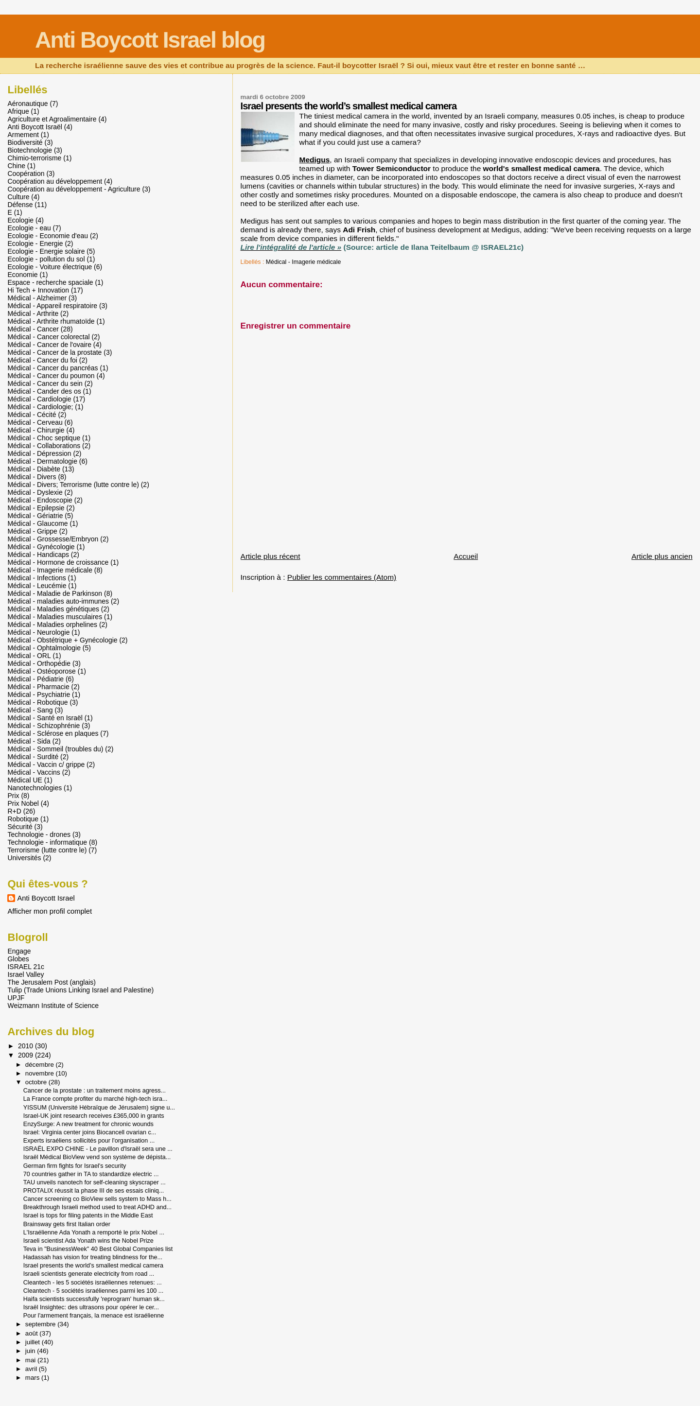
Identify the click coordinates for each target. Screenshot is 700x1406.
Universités (24, 858)
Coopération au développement (54, 181)
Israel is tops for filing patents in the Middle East (88, 1215)
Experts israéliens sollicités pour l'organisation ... (89, 1140)
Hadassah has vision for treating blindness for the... (92, 1257)
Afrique (18, 111)
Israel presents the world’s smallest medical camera (93, 1265)
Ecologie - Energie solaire (46, 251)
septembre (41, 1324)
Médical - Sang (29, 710)
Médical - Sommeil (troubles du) (55, 749)
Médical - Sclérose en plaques (52, 733)
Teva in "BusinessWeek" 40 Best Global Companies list (98, 1249)
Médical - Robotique (37, 702)
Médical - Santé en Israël (44, 718)
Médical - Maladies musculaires (54, 617)
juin (31, 1350)
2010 (26, 1046)
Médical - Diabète (33, 469)
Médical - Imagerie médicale (303, 262)
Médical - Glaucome (37, 523)
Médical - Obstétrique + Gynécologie (62, 640)
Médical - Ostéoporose (41, 671)
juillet (33, 1342)
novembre (40, 1073)
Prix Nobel (22, 803)
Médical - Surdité (32, 757)
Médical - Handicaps (38, 554)
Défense (20, 204)
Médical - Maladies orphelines (52, 624)
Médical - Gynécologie (40, 547)
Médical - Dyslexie (34, 492)
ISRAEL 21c (25, 967)
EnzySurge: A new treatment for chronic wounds (88, 1124)
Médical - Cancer (32, 329)
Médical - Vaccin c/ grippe (46, 764)
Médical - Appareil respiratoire (52, 306)
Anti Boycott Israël (34, 127)
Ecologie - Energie (35, 243)
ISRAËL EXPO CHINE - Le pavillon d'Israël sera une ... (98, 1149)
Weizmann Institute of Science (52, 1005)
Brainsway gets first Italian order (66, 1224)
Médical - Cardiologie (39, 399)
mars (33, 1377)
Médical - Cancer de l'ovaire (49, 344)
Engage (19, 951)
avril (32, 1368)
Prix (13, 795)
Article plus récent (270, 556)
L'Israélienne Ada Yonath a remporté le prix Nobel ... (93, 1232)
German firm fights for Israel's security (74, 1166)
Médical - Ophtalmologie (43, 648)
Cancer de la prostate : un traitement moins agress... (94, 1090)
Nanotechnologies (34, 788)
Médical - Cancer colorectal (48, 337)
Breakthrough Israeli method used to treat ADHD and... (97, 1207)
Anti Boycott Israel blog (150, 39)
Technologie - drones (38, 834)
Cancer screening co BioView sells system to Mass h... (97, 1199)
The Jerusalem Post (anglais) (51, 982)
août (32, 1333)
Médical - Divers (31, 477)
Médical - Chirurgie (35, 430)
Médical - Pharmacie (38, 687)
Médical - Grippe (32, 531)
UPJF (15, 998)
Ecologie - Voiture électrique (49, 267)
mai (31, 1360)
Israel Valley (25, 974)
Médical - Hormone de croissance (57, 562)
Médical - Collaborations (43, 446)
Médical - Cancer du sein (44, 383)
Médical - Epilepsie (35, 508)
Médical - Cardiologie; (40, 407)
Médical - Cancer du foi (42, 360)
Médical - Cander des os (44, 391)
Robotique (22, 819)
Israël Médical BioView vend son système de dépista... (97, 1157)
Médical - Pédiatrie (35, 679)
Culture (18, 197)
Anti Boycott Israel (45, 898)
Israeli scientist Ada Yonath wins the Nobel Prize (88, 1240)
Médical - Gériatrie (35, 516)
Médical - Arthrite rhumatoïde (50, 321)
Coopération (25, 173)
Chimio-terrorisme (34, 158)
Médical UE (24, 780)
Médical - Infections (36, 578)
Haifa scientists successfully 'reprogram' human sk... (94, 1299)
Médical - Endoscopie (39, 500)
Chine (16, 166)
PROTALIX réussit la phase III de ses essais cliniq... (93, 1190)
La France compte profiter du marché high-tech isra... (95, 1098)
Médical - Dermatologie (42, 461)
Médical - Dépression (39, 453)
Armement (22, 135)
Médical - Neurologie (38, 632)
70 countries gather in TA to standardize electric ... (91, 1174)
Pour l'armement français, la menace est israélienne (93, 1315)
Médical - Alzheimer (37, 298)
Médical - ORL (29, 656)
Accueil (466, 556)
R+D (14, 811)
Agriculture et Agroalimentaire (51, 119)
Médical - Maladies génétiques (53, 609)
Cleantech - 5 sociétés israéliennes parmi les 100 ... (93, 1290)
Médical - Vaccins (33, 772)
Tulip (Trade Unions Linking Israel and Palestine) (80, 990)
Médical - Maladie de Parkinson (54, 593)
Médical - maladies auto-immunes (58, 601)
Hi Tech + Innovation (38, 290)
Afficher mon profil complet (49, 911)
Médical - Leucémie (36, 586)
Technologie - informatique (47, 842)
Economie (22, 274)
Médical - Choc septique (43, 438)
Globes (18, 959)
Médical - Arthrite (32, 313)
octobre (37, 1082)
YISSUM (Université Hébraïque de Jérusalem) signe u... (99, 1107)
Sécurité (19, 827)
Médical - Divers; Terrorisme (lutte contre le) (73, 484)
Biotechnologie (29, 150)
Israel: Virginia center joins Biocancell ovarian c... (89, 1132)
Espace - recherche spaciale (50, 282)
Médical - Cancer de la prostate (54, 352)
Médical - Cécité (31, 414)
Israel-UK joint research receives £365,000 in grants (93, 1115)
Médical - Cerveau (34, 422)
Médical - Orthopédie (38, 663)
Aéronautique (27, 103)
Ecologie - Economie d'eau (47, 236)
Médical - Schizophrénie (43, 725)
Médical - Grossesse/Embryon (52, 539)
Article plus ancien (662, 556)
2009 (26, 1055)
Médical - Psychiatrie (38, 694)
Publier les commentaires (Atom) (341, 577)
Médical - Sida (28, 741)
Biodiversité (24, 142)
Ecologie (20, 220)
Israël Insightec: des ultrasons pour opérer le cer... (91, 1307)
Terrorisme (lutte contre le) (47, 850)
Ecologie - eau (29, 228)
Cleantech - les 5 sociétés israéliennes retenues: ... (92, 1282)
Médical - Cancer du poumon (50, 376)
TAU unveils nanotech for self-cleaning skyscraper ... (94, 1182)
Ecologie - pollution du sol (46, 259)
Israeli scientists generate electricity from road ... (88, 1273)
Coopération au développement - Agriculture (73, 189)
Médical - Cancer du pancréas (52, 368)
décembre (40, 1064)
